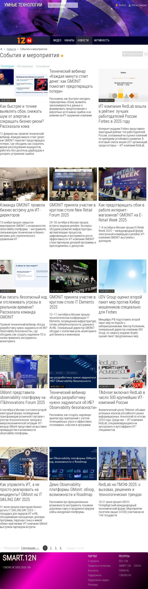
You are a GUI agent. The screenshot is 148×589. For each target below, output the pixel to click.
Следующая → (30, 548)
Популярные (43, 66)
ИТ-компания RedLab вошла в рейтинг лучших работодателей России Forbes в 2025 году (122, 114)
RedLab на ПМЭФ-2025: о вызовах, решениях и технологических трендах (120, 489)
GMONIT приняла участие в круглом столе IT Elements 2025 (72, 302)
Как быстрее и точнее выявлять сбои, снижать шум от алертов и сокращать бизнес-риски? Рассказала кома (22, 116)
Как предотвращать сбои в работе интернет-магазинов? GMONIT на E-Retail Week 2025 (121, 212)
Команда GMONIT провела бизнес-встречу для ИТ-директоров (22, 209)
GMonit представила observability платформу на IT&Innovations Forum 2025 (23, 397)
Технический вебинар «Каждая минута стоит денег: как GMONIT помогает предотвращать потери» (71, 81)
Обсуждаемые (25, 66)
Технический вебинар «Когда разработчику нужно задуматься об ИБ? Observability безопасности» (73, 400)
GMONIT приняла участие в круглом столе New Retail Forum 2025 (72, 209)
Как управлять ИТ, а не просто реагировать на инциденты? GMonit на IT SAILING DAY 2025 (21, 492)
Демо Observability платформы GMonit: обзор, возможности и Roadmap (72, 489)
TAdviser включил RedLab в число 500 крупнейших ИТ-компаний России (122, 397)
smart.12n (19, 558)
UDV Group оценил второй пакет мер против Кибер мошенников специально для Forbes (120, 304)
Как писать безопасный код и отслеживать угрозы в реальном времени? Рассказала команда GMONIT (23, 307)
